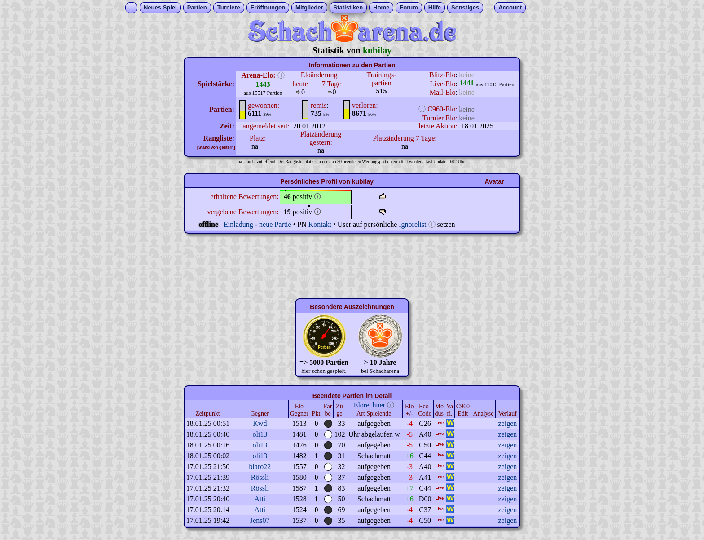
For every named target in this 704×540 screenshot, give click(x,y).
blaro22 (260, 466)
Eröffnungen (268, 7)
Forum (409, 7)
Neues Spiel (160, 7)
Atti (259, 499)
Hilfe (434, 7)
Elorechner (369, 405)
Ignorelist (412, 224)
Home (381, 7)
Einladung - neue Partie (257, 224)
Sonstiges (465, 7)
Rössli (260, 477)
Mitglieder (309, 7)
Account (510, 7)
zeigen (507, 423)
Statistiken (348, 7)
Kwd (260, 423)
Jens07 (260, 520)
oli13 (259, 434)
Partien (197, 7)
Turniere (228, 7)
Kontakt (320, 224)
